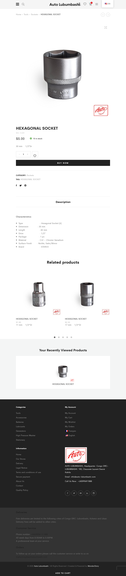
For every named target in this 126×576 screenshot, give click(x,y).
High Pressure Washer (25, 435)
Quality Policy (22, 490)
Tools (26, 14)
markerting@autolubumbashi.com (31, 556)
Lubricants (20, 426)
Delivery (19, 463)
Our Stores (20, 458)
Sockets (34, 14)
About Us (20, 481)
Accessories (21, 417)
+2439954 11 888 (39, 534)
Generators (21, 430)
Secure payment (23, 476)
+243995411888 (85, 481)
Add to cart (62, 573)
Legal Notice (21, 467)
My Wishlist (70, 421)
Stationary (20, 439)
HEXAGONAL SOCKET (30, 179)
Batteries (20, 421)
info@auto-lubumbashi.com (83, 476)
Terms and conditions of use (28, 472)
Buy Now (63, 163)
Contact (19, 485)
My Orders (69, 426)
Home (18, 14)
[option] (38, 298)
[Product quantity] (23, 154)
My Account (70, 413)
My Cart (68, 417)
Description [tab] (63, 202)
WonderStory (93, 566)
